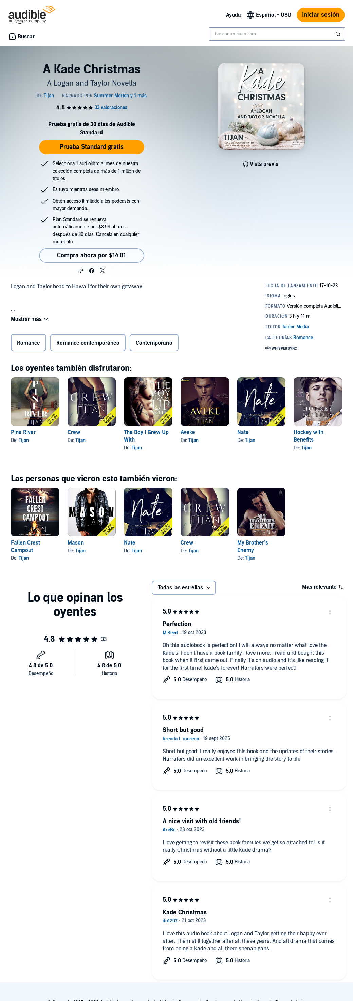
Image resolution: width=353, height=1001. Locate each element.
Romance (28, 343)
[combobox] (277, 34)
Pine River (23, 432)
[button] (80, 271)
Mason (76, 542)
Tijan (24, 440)
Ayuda (233, 15)
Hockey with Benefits (308, 436)
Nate (243, 432)
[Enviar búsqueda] (339, 34)
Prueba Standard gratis (92, 147)
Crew (74, 432)
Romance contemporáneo (87, 343)
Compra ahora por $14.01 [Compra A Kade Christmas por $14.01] (91, 255)
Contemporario (154, 343)
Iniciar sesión (320, 14)
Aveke (188, 432)
